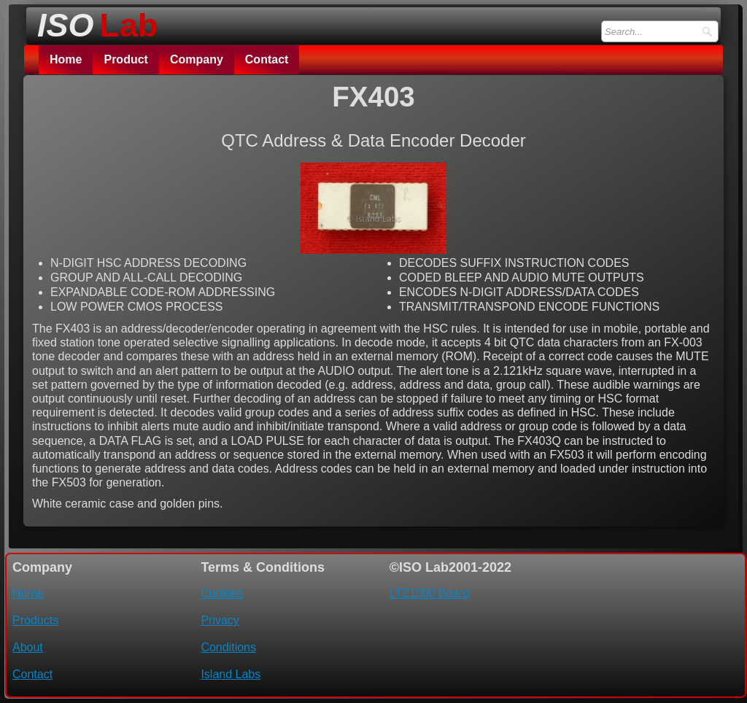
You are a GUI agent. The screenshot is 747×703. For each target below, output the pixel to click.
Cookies (222, 593)
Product (125, 59)
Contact (267, 59)
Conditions (228, 647)
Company (196, 59)
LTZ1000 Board (430, 593)
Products (35, 620)
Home (66, 59)
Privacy (220, 620)
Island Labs (230, 674)
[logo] (93, 21)
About (27, 647)
